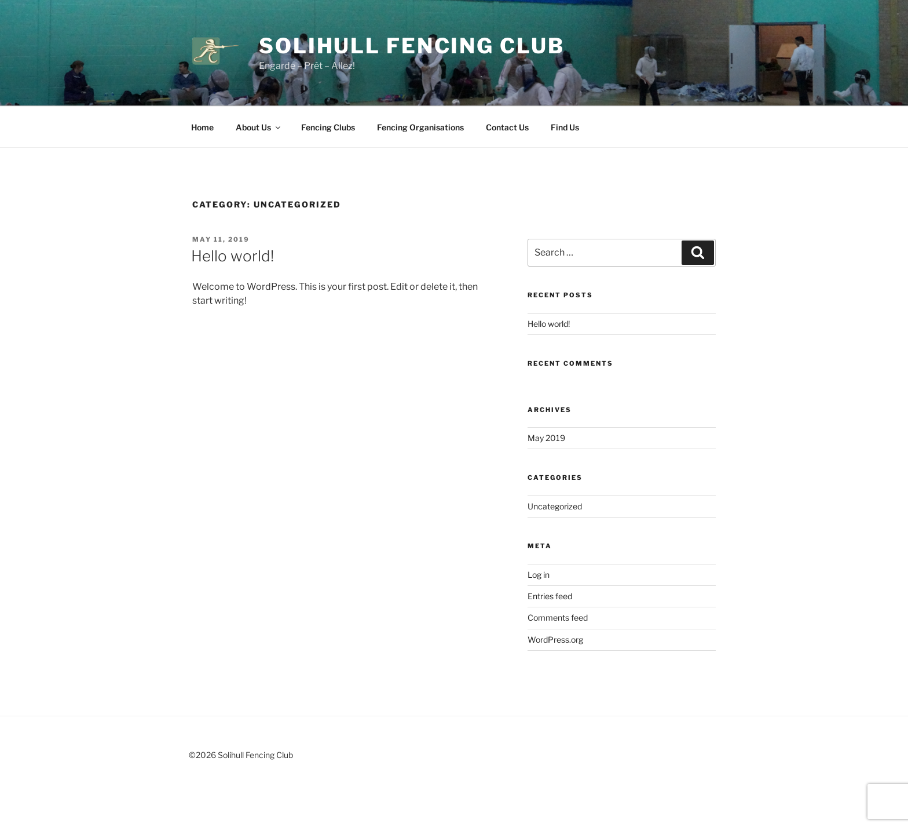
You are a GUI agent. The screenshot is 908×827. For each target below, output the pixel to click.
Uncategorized (555, 506)
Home (202, 127)
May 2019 (546, 438)
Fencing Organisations (420, 127)
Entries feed (550, 596)
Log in (539, 575)
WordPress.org (555, 639)
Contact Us (507, 127)
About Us (259, 127)
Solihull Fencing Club (411, 46)
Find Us (565, 127)
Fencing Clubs (328, 127)
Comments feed (558, 617)
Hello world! (232, 256)
